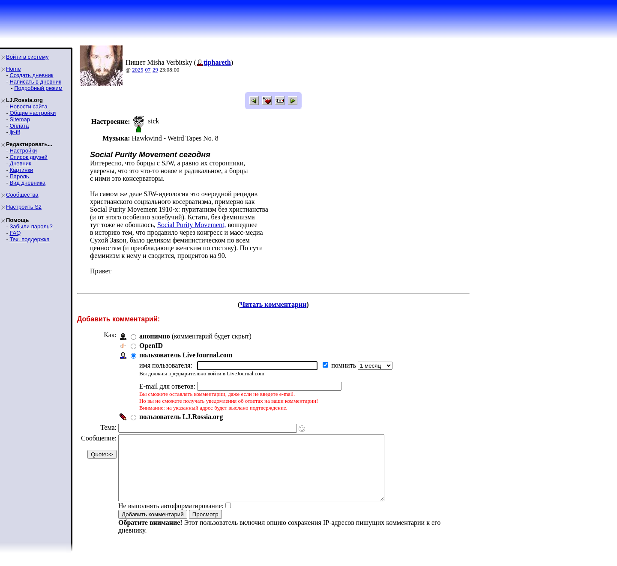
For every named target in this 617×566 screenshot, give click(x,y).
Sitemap (19, 119)
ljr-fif (14, 132)
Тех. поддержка (29, 239)
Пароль (19, 176)
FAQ (15, 233)
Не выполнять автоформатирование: (171, 518)
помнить (344, 365)
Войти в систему (27, 57)
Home (13, 69)
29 (155, 69)
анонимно (154, 336)
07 (148, 69)
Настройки (23, 150)
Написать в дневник (35, 81)
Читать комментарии (273, 304)
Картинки (21, 170)
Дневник (20, 163)
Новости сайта (28, 106)
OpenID (151, 345)
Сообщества (22, 195)
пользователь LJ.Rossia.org (181, 416)
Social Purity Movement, (191, 224)
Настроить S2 (24, 207)
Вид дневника (27, 183)
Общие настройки (32, 113)
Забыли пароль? (30, 226)
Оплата (19, 126)
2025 (137, 69)
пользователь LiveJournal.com (185, 355)
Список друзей (28, 157)
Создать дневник (31, 75)
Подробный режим (38, 88)
